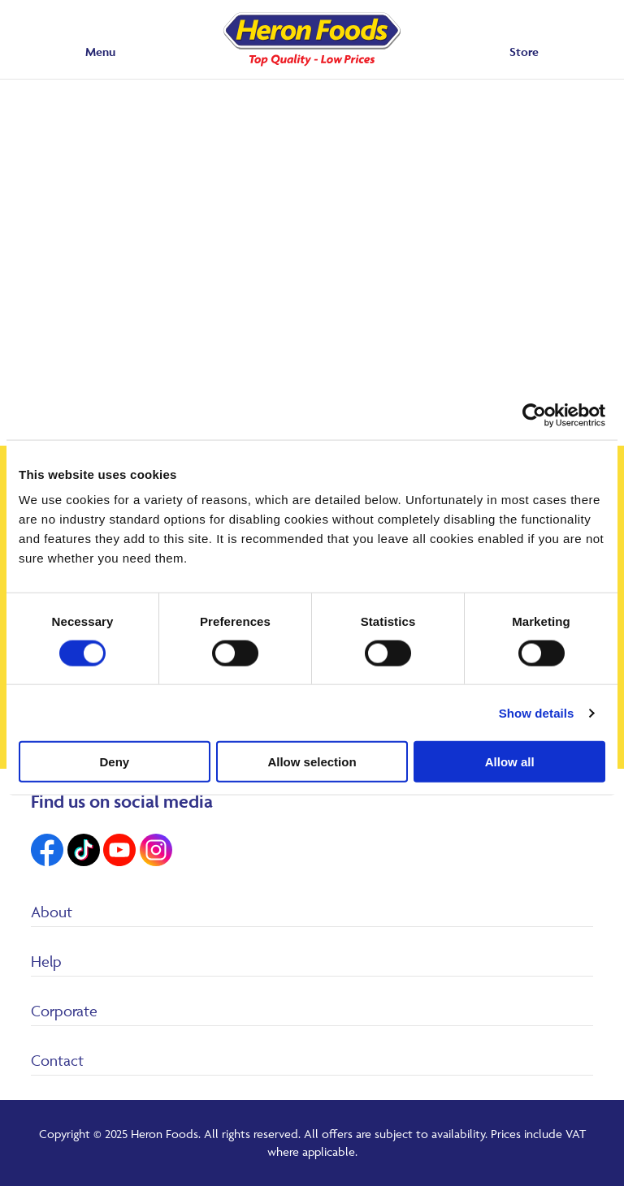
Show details (536, 712)
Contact (57, 1060)
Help (46, 961)
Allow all (510, 762)
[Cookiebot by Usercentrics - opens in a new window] (534, 415)
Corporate (64, 1010)
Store (524, 51)
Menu (100, 51)
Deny (114, 762)
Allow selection (311, 762)
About (51, 911)
